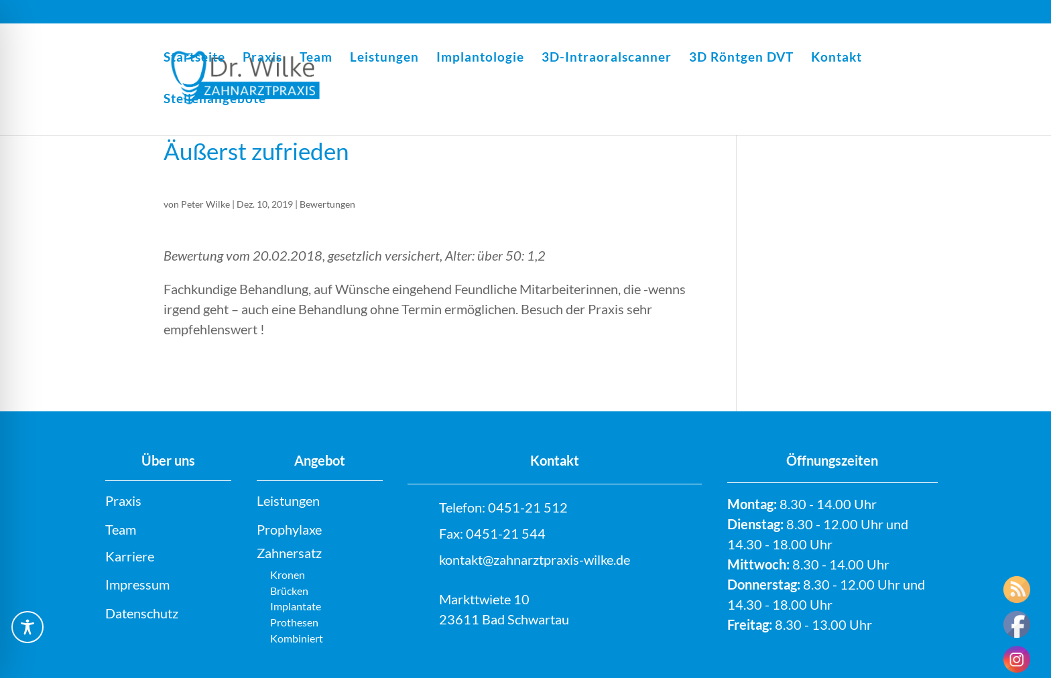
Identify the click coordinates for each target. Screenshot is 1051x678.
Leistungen (384, 58)
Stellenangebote (215, 100)
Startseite (194, 58)
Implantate (295, 606)
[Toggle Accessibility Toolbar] (27, 627)
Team (316, 58)
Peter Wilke (205, 204)
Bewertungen (327, 204)
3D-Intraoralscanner (607, 58)
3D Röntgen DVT (741, 58)
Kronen (287, 574)
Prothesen (294, 622)
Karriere (129, 556)
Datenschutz (141, 613)
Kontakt (836, 58)
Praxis (262, 58)
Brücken (289, 590)
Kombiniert (296, 638)
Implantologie (480, 58)
